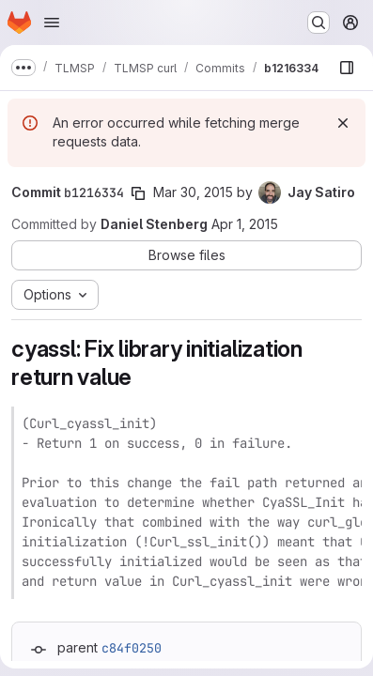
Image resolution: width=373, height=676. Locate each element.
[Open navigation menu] (52, 23)
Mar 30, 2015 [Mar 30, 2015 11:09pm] (193, 192)
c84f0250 (131, 647)
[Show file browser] (347, 68)
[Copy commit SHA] (138, 193)
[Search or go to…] (318, 22)
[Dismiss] (343, 123)
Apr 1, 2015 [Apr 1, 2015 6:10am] (244, 224)
